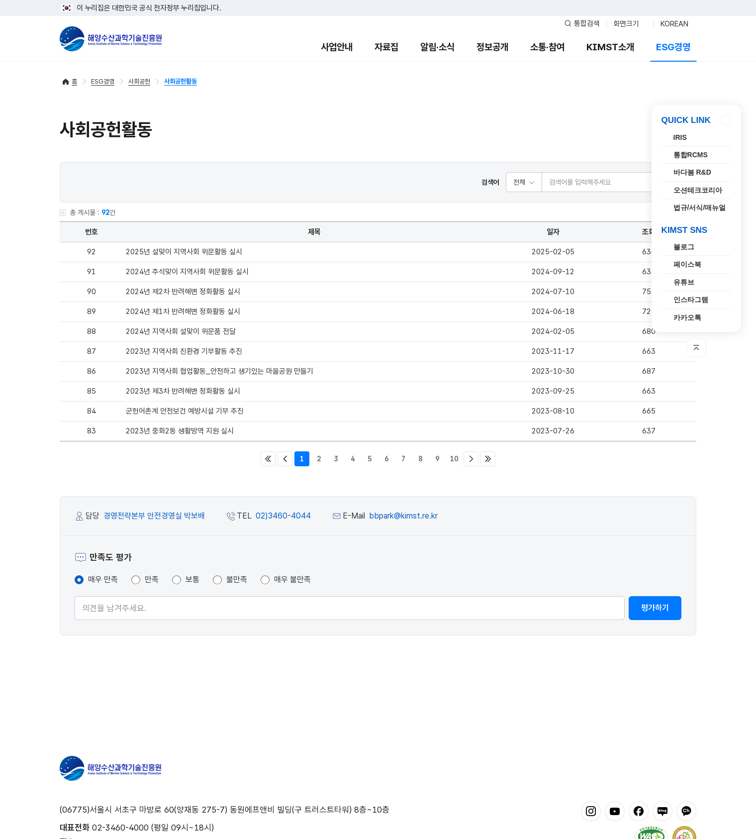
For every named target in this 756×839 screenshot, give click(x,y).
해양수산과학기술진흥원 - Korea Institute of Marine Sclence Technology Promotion (111, 39)
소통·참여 (547, 47)
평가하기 (655, 608)
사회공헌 (139, 81)
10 (454, 459)
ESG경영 (673, 47)
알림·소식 (437, 47)
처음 (268, 458)
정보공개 (492, 47)
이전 (285, 458)
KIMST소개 (610, 47)
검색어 (490, 182)
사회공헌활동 (180, 81)
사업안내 (337, 47)
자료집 (386, 47)
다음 (471, 458)
